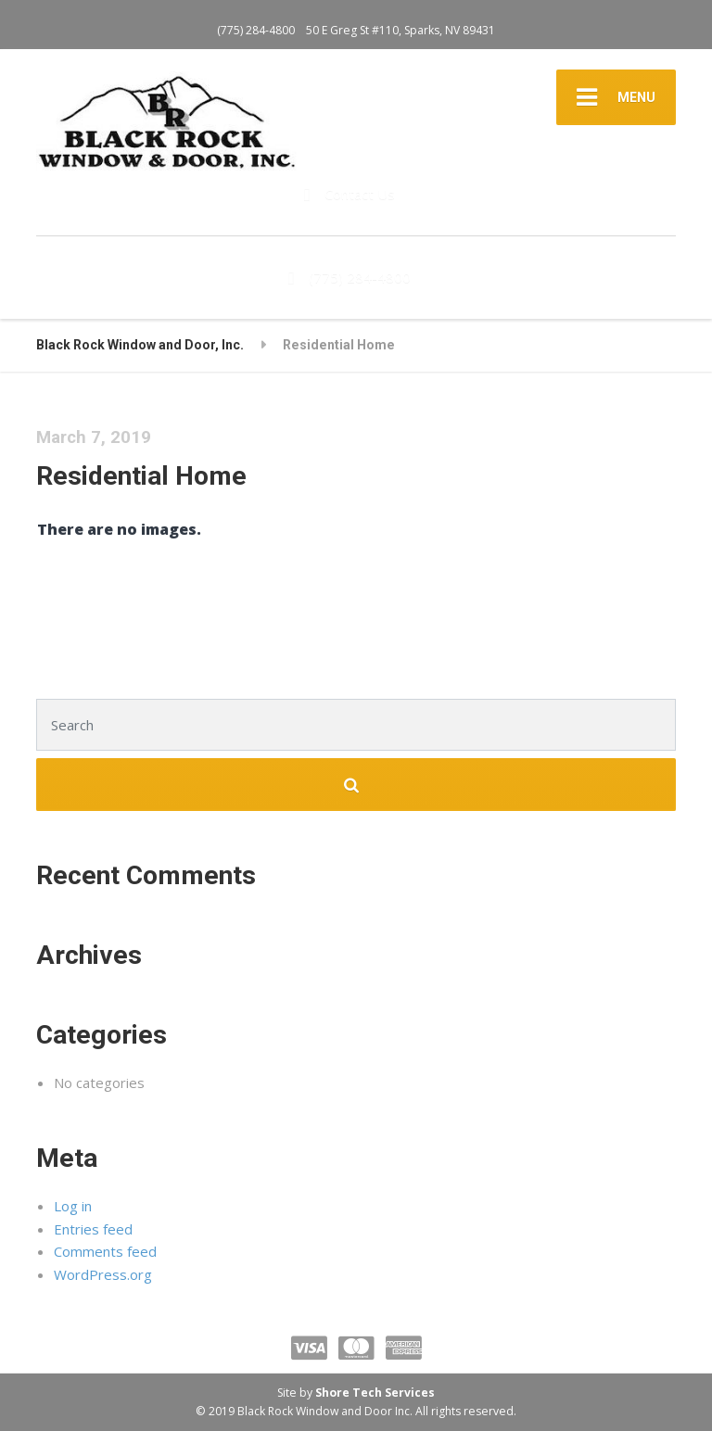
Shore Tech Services (375, 1392)
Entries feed (93, 1229)
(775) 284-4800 (256, 30)
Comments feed (105, 1251)
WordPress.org (103, 1274)
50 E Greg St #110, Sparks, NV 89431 (400, 30)
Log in (73, 1206)
